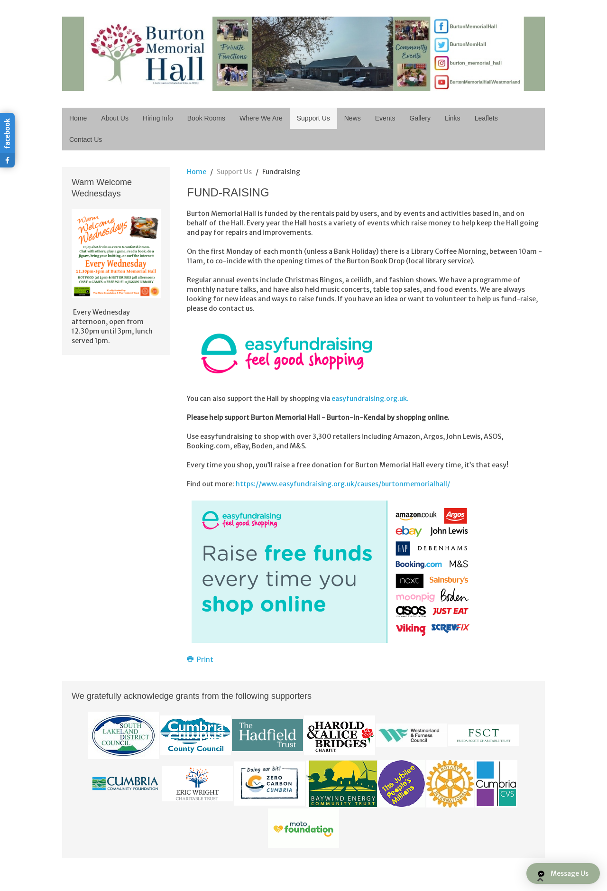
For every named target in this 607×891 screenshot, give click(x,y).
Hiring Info (158, 118)
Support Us (313, 118)
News (352, 118)
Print (200, 659)
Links (452, 118)
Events (385, 118)
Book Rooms (206, 118)
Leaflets (486, 118)
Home (78, 118)
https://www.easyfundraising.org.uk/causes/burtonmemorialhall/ (343, 484)
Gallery (420, 118)
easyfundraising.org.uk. (370, 398)
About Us (115, 118)
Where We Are (261, 118)
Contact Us (85, 139)
